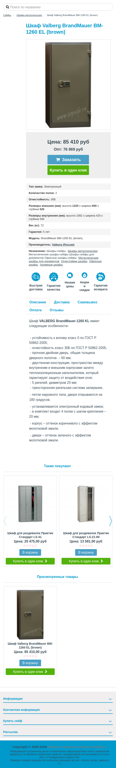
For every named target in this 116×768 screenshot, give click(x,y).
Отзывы (56, 310)
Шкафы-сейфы (56, 251)
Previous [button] (5, 520)
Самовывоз (87, 302)
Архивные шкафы (51, 264)
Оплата (35, 310)
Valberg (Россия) (63, 244)
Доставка (62, 302)
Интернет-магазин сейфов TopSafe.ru (77, 747)
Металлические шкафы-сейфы (49, 254)
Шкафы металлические (83, 251)
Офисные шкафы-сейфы (60, 257)
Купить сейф (12, 720)
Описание (37, 302)
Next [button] (111, 520)
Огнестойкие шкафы (74, 261)
